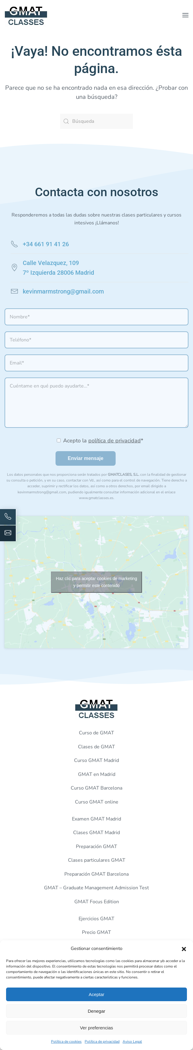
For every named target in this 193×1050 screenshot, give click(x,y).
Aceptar (96, 994)
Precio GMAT (96, 932)
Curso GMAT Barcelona (96, 788)
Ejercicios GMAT (96, 918)
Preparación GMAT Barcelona (96, 874)
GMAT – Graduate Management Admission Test (96, 887)
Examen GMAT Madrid (96, 819)
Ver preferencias (96, 1027)
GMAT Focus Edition (96, 901)
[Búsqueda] (96, 121)
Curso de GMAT (96, 733)
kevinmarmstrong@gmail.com (63, 291)
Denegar (96, 1011)
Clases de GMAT (96, 746)
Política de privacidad (102, 1041)
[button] (184, 948)
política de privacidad (114, 440)
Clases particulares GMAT (96, 860)
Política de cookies (66, 1041)
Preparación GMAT (96, 846)
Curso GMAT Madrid (96, 760)
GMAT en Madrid (96, 774)
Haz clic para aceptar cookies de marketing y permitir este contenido (96, 582)
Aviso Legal (132, 1041)
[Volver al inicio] (26, 15)
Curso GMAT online (96, 802)
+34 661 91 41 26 (46, 244)
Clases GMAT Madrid (96, 832)
